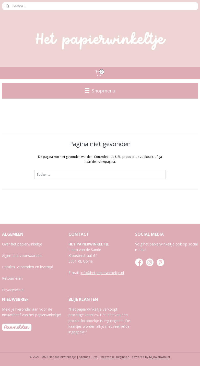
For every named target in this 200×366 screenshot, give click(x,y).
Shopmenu (100, 91)
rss (95, 357)
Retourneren (12, 278)
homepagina (106, 161)
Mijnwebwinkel (159, 357)
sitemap (84, 357)
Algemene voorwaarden (22, 255)
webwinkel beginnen (115, 357)
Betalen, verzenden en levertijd (27, 266)
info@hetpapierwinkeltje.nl (102, 272)
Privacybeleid (12, 289)
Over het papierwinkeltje (22, 244)
